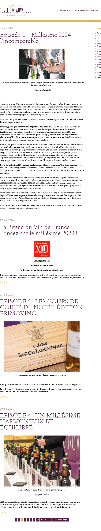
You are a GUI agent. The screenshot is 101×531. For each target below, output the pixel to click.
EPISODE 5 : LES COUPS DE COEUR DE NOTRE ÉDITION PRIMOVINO (41, 307)
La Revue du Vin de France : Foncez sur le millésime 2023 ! (38, 230)
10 (38, 520)
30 (46, 520)
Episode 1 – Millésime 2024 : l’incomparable (36, 38)
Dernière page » (62, 520)
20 (42, 520)
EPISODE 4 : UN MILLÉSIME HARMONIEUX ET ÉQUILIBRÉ (40, 421)
